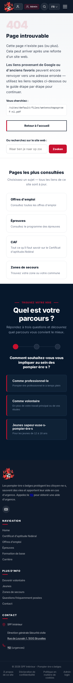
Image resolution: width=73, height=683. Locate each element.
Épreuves (8, 547)
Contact (7, 603)
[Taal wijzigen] (54, 7)
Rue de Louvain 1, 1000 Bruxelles (26, 638)
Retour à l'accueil (36, 126)
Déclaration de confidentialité (27, 673)
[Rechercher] (44, 6)
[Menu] (65, 6)
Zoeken (58, 149)
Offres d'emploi (11, 541)
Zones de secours (13, 592)
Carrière (7, 559)
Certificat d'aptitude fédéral (19, 536)
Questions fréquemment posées (22, 597)
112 (31, 494)
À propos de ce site (8, 673)
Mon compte (17, 6)
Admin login (67, 673)
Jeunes (6, 586)
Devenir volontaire (13, 580)
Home (6, 530)
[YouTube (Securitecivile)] (6, 509)
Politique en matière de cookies (49, 674)
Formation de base (13, 553)
